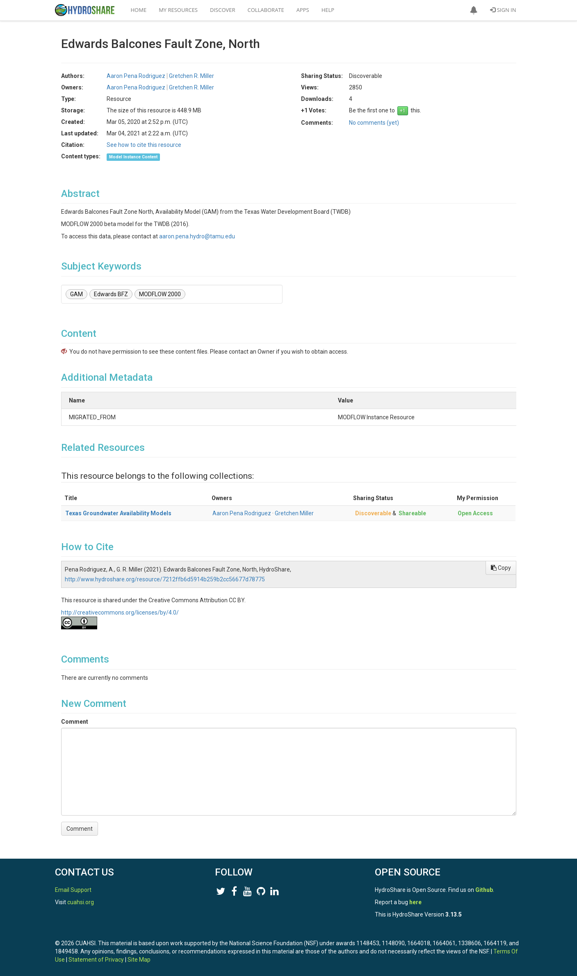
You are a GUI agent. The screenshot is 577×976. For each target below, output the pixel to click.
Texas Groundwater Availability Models (118, 513)
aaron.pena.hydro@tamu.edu (197, 236)
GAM (76, 294)
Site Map (139, 959)
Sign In (503, 10)
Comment (74, 721)
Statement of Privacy (96, 959)
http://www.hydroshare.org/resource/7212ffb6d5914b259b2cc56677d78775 (165, 579)
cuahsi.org (80, 902)
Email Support (73, 890)
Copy (501, 568)
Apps (302, 10)
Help (328, 10)
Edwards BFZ (111, 294)
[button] (473, 10)
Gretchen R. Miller (191, 76)
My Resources (178, 10)
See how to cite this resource (144, 145)
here (415, 902)
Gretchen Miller (294, 513)
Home (139, 10)
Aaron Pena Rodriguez (136, 76)
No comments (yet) (374, 122)
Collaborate (266, 10)
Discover (222, 10)
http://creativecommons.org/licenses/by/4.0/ (120, 612)
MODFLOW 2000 (160, 294)
